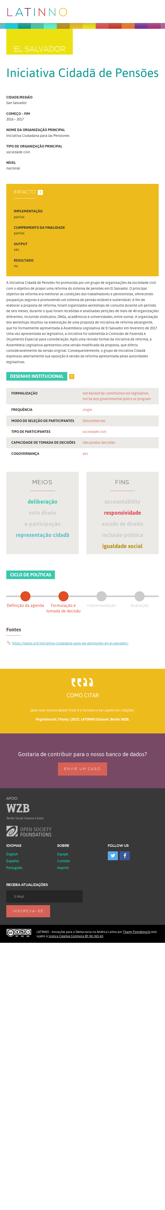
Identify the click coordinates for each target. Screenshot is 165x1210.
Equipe (62, 854)
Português (14, 868)
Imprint (63, 868)
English (12, 854)
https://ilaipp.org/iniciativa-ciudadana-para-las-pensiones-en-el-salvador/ (70, 643)
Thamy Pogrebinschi (136, 932)
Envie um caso (82, 769)
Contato (63, 861)
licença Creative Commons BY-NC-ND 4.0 (76, 936)
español (12, 861)
